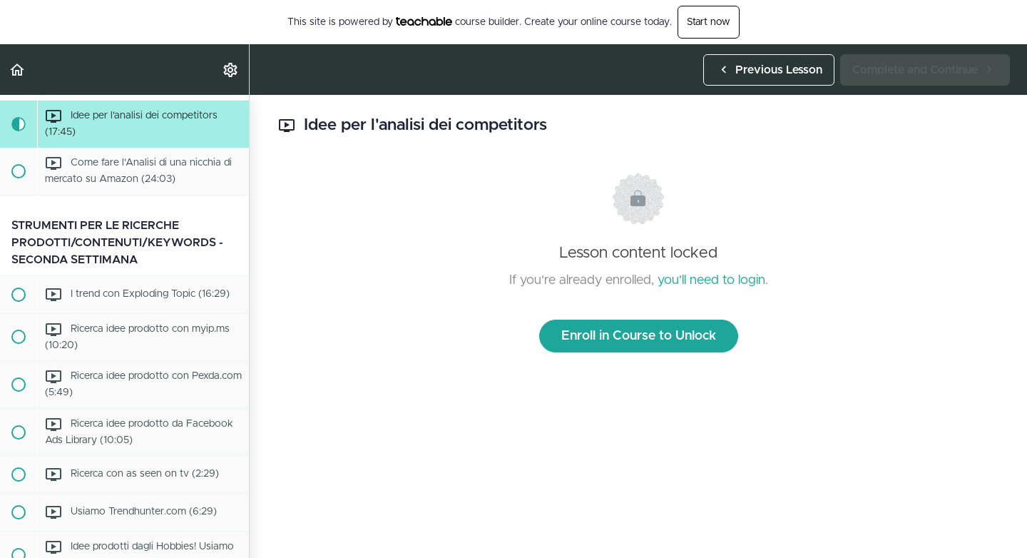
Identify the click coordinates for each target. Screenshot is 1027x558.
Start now (708, 22)
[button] (18, 69)
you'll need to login (711, 280)
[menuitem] (231, 69)
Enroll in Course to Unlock (638, 336)
